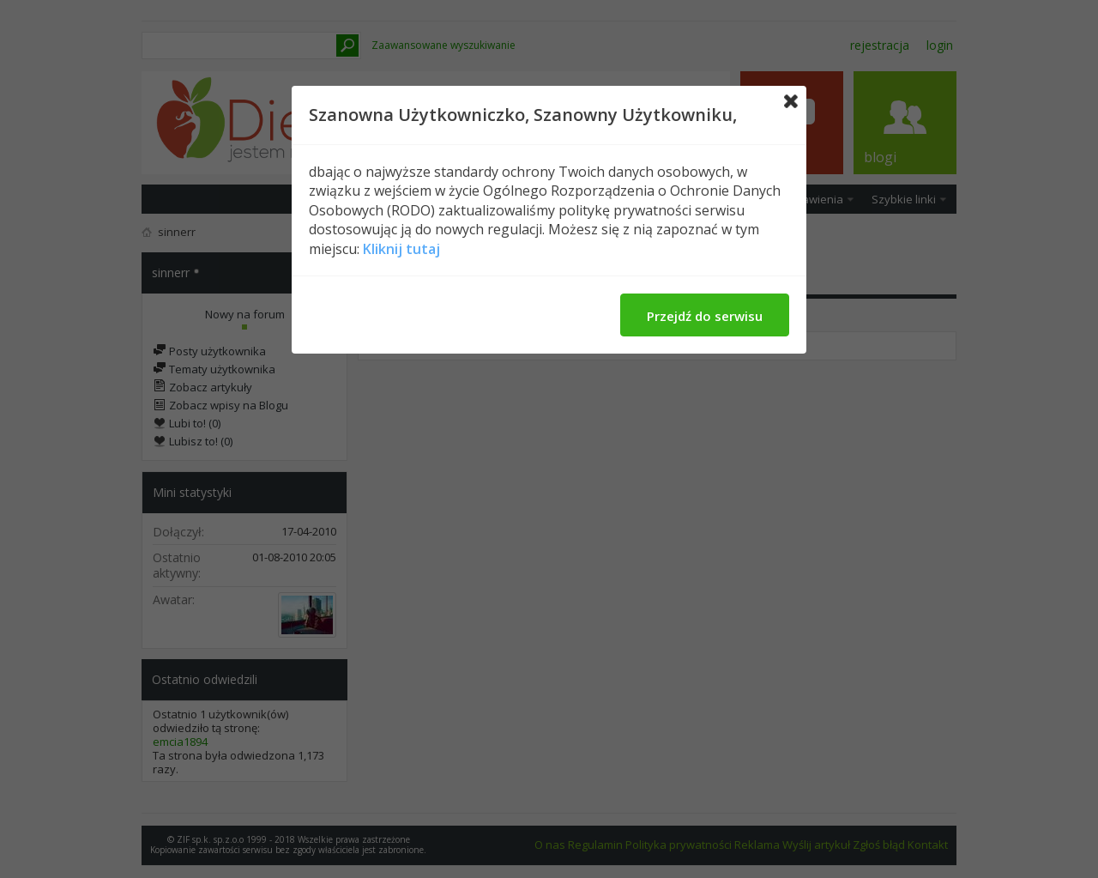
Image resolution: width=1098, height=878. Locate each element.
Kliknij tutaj (401, 248)
